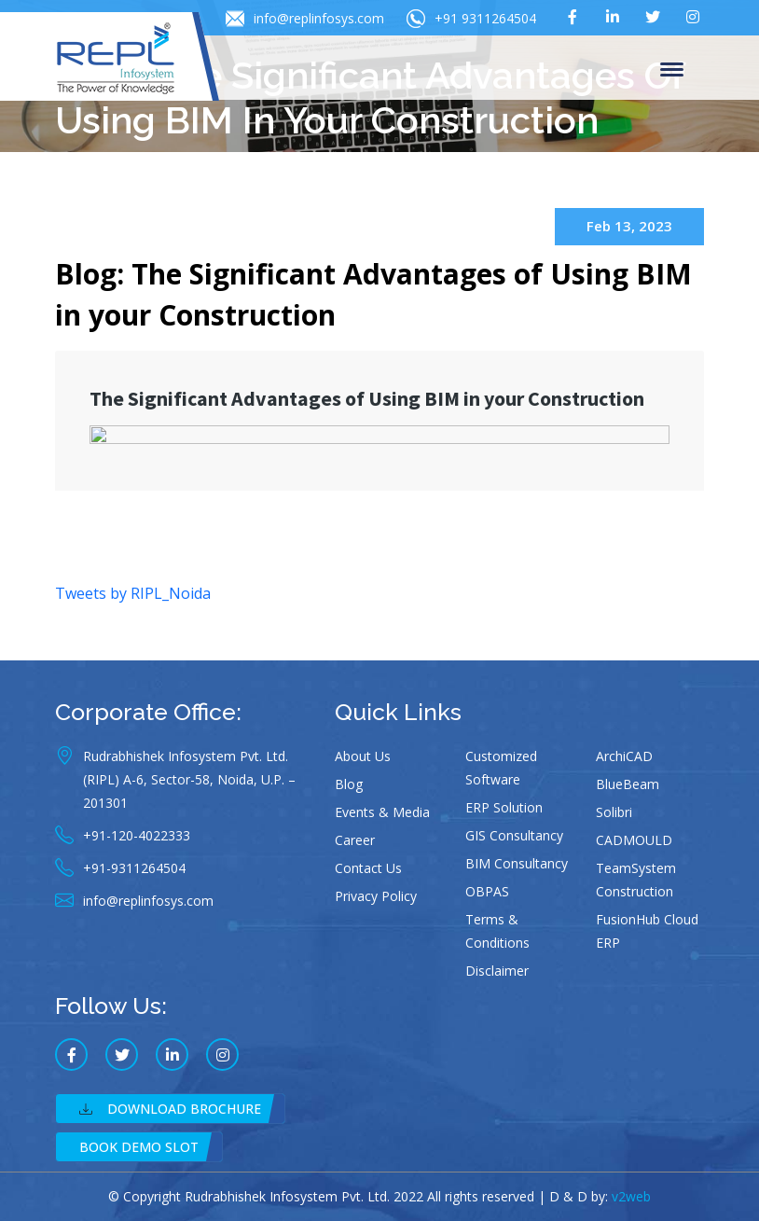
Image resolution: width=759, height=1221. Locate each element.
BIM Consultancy (516, 863)
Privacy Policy (376, 896)
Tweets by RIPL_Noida (133, 593)
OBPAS (487, 891)
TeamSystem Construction (636, 879)
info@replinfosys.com (305, 18)
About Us (363, 756)
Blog (349, 784)
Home (76, 161)
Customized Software (501, 767)
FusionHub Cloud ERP (647, 930)
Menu (671, 70)
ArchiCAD (624, 756)
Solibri (614, 812)
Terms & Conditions (497, 930)
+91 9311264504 (471, 18)
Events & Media (382, 812)
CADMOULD (634, 840)
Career (355, 840)
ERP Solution (504, 807)
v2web (631, 1196)
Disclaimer (497, 970)
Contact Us (368, 868)
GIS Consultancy (514, 835)
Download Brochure (170, 1108)
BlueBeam (627, 784)
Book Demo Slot (139, 1147)
